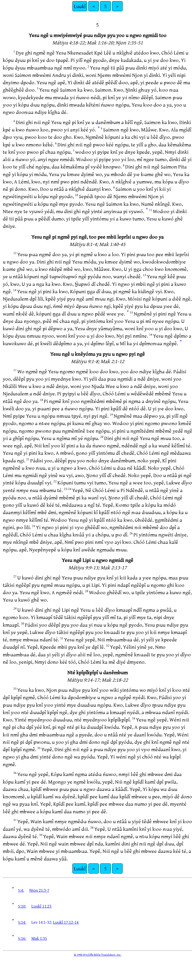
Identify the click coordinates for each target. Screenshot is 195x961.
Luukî (80, 6)
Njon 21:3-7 (39, 890)
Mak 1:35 (39, 938)
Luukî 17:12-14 (66, 922)
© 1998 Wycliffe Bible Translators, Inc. (97, 954)
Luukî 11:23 (41, 906)
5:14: (22, 922)
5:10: (22, 906)
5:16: (22, 938)
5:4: (21, 890)
